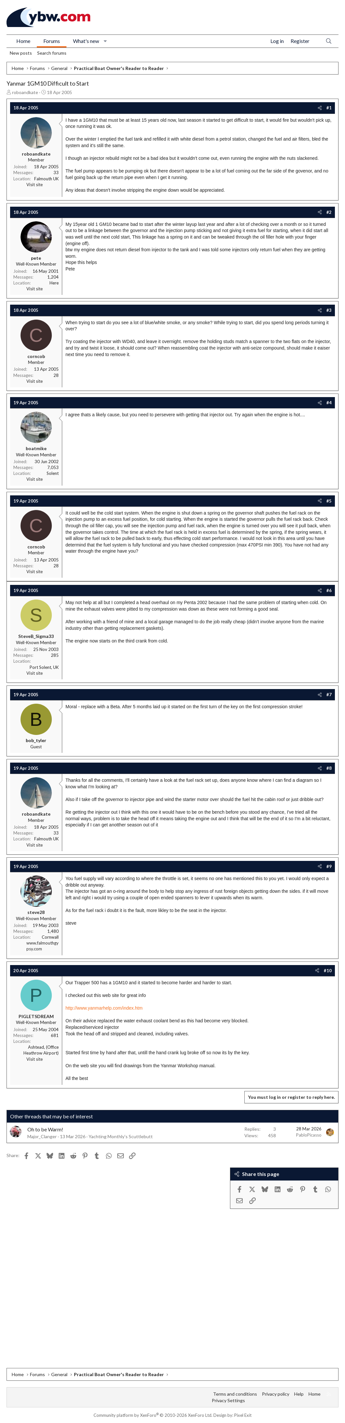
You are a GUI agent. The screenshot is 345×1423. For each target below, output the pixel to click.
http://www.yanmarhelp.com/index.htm (104, 1008)
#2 (329, 212)
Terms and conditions (235, 1394)
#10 (328, 970)
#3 (329, 310)
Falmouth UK (46, 178)
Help (299, 1394)
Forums (51, 41)
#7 (329, 694)
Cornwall (50, 937)
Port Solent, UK (44, 667)
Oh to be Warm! (45, 1129)
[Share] (319, 108)
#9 (329, 866)
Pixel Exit (243, 1415)
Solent (53, 473)
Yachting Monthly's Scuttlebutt (121, 1136)
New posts (21, 53)
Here (54, 282)
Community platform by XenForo (152, 1415)
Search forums (51, 53)
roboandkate (25, 92)
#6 (329, 590)
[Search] (328, 41)
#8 (329, 768)
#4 (329, 402)
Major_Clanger (42, 1136)
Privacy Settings (228, 1400)
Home (23, 41)
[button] (105, 41)
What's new (86, 41)
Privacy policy (275, 1394)
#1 (329, 107)
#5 (329, 501)
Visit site (34, 184)
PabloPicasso (309, 1135)
